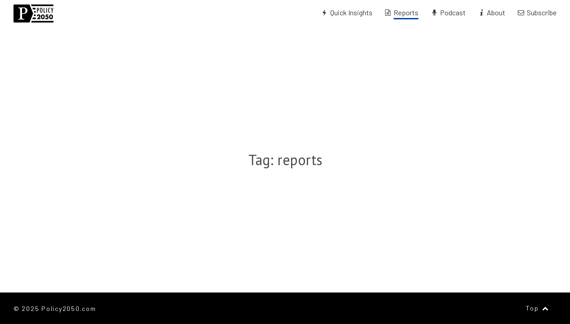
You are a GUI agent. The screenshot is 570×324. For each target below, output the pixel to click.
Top (538, 308)
